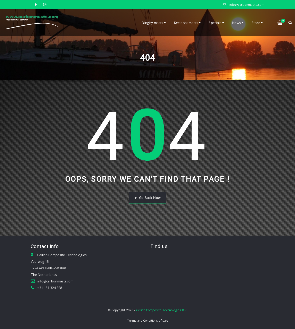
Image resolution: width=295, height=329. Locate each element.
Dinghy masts (154, 23)
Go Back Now (147, 197)
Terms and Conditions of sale (147, 320)
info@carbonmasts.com (246, 4)
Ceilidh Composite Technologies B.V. (161, 310)
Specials (216, 23)
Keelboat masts (187, 23)
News (237, 23)
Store (257, 23)
